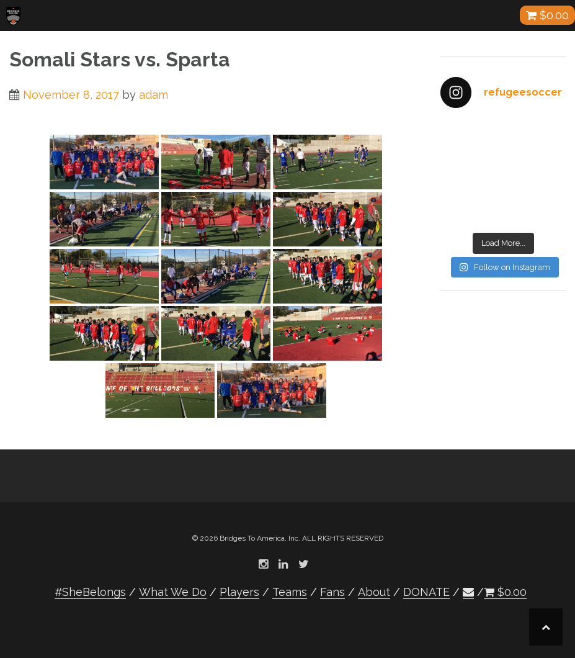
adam (153, 94)
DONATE (426, 591)
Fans (332, 591)
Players (239, 591)
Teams (289, 591)
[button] (468, 592)
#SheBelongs (90, 591)
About (374, 591)
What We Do (173, 591)
